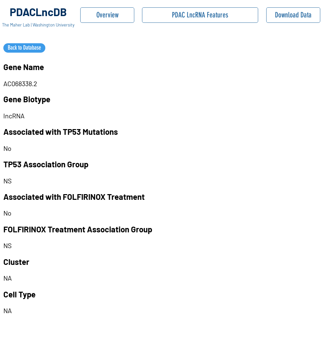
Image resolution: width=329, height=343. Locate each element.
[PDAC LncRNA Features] (200, 15)
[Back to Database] (24, 48)
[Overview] (107, 15)
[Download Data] (293, 15)
